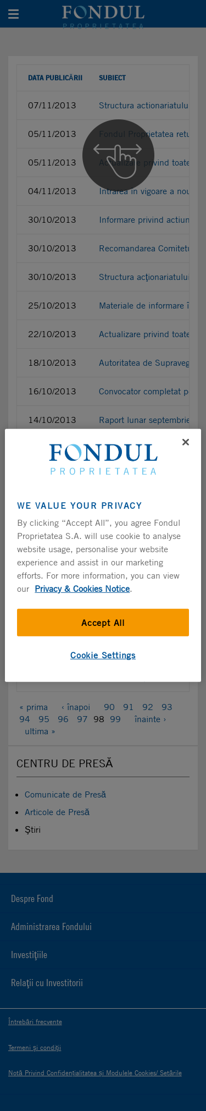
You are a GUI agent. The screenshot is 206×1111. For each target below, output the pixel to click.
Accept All (103, 622)
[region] (103, 555)
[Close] (186, 442)
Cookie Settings (103, 655)
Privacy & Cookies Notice (82, 588)
